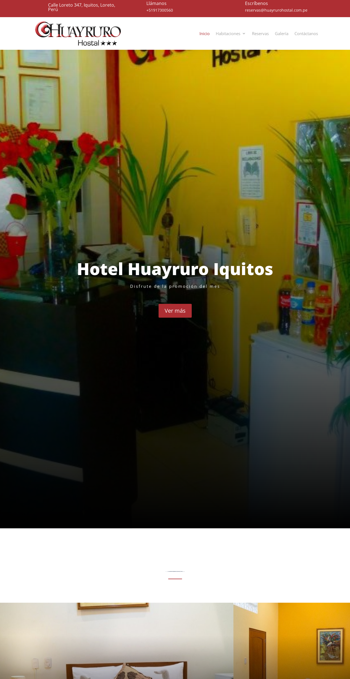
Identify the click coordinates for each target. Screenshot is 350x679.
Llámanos (156, 3)
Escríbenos (256, 3)
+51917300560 (159, 10)
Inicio (204, 33)
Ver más (175, 310)
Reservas (260, 33)
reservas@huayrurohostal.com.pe (276, 10)
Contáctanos (306, 33)
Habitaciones (228, 33)
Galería (281, 33)
